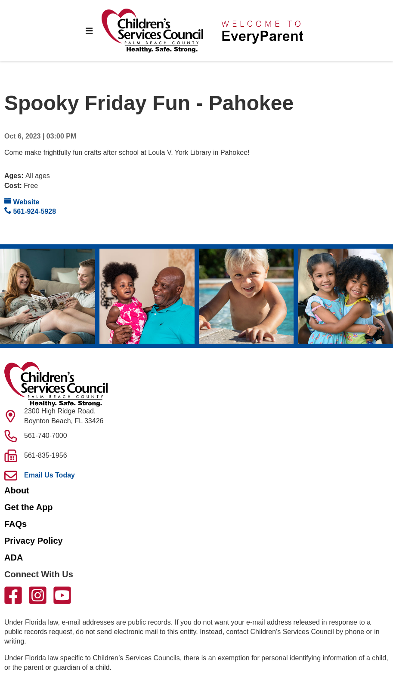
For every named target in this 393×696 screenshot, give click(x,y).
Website (22, 201)
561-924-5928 (30, 211)
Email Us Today (49, 475)
